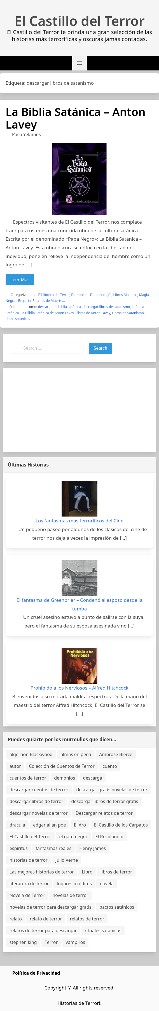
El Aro (80, 825)
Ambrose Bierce (115, 754)
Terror (51, 942)
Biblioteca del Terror (53, 294)
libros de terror (116, 872)
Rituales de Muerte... (48, 300)
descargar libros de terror (36, 801)
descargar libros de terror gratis (104, 801)
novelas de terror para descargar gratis (51, 907)
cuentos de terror (28, 778)
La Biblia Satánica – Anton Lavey (76, 118)
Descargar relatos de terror (104, 813)
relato (16, 919)
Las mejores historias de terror (42, 872)
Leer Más (19, 279)
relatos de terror (87, 919)
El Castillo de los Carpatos (121, 825)
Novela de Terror (27, 895)
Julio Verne (66, 860)
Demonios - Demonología (91, 294)
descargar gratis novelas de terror (111, 790)
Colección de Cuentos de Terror (61, 766)
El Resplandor (109, 837)
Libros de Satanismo (128, 313)
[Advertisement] (79, 410)
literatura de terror (29, 883)
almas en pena (75, 754)
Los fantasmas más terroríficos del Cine (79, 520)
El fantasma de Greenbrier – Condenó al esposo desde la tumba (79, 604)
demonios (64, 778)
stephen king (23, 942)
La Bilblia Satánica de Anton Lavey (47, 313)
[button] (79, 63)
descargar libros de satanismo (106, 306)
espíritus (19, 848)
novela (107, 883)
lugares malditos (74, 883)
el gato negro (73, 837)
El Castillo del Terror (80, 21)
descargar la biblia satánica (59, 306)
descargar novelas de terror (39, 813)
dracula (17, 825)
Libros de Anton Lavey (93, 313)
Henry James (92, 848)
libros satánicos (18, 318)
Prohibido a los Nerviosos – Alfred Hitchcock (79, 688)
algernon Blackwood (31, 754)
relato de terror (46, 919)
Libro (87, 872)
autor (15, 766)
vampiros (75, 942)
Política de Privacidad (36, 973)
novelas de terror (70, 895)
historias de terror (29, 860)
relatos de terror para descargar (43, 930)
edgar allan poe (49, 825)
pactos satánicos (116, 907)
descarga (92, 778)
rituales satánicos (103, 930)
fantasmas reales (53, 848)
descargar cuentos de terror (39, 790)
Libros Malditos (125, 294)
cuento (109, 766)
